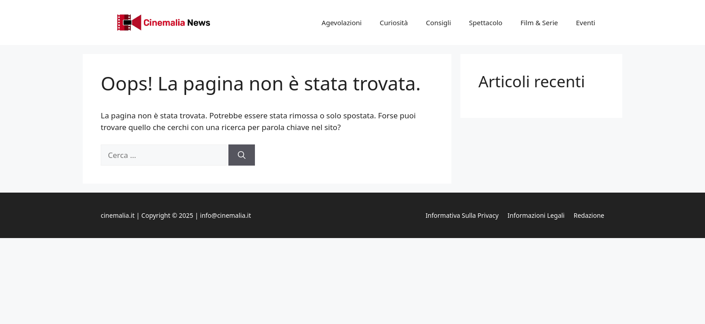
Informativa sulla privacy (461, 215)
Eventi (585, 22)
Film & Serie (539, 22)
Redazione (589, 215)
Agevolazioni (341, 22)
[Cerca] (241, 155)
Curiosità (393, 22)
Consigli (438, 22)
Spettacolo (485, 22)
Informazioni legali (536, 215)
